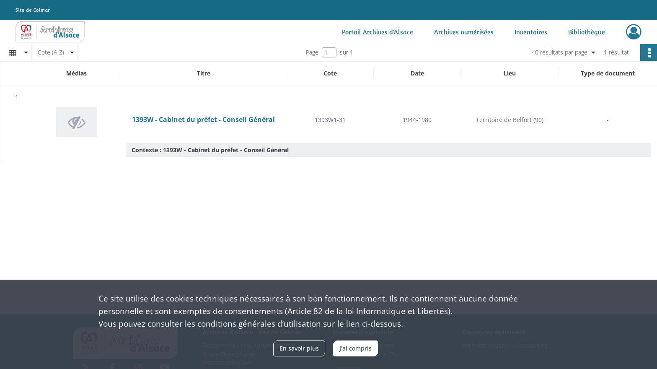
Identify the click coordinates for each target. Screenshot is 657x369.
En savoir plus (299, 348)
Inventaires (531, 32)
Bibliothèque (586, 32)
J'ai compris (355, 348)
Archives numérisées (464, 32)
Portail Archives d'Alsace (377, 32)
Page (312, 52)
